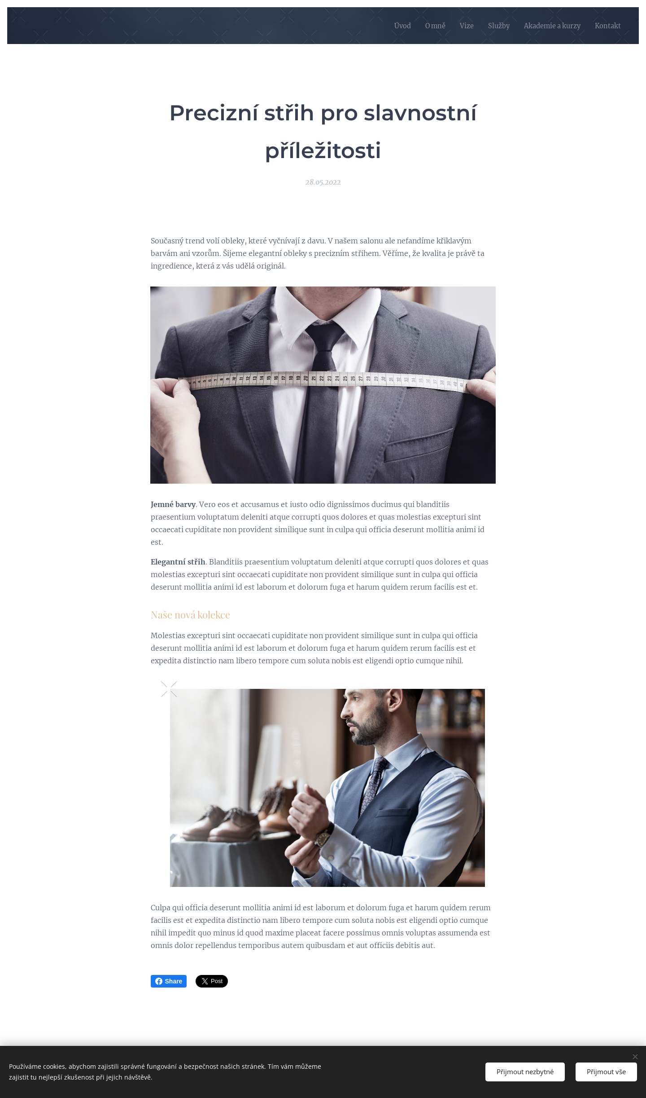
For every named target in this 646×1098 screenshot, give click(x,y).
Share (169, 981)
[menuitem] (387, 25)
